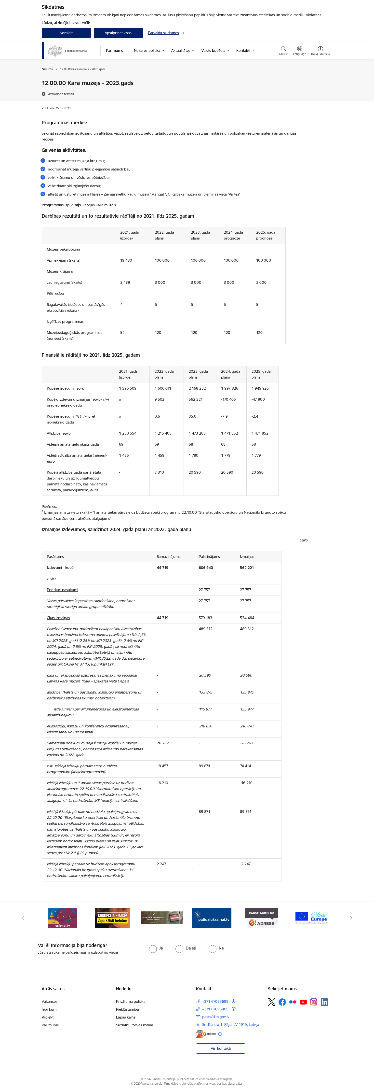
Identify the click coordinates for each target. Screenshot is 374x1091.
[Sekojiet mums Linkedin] (324, 1002)
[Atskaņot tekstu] (61, 94)
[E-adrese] (206, 1034)
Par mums (50, 1025)
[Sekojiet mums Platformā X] (271, 1002)
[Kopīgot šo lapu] (320, 93)
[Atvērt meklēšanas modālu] (284, 51)
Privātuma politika (131, 1001)
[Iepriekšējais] (23, 918)
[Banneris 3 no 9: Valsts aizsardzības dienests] (162, 917)
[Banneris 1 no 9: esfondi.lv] (62, 917)
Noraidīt (66, 32)
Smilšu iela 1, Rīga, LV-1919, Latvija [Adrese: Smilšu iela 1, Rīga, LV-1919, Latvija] (230, 1024)
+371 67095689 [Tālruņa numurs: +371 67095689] (215, 1001)
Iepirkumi (49, 1009)
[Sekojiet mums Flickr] (292, 1002)
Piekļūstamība (127, 1009)
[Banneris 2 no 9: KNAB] (112, 917)
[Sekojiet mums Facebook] (282, 1002)
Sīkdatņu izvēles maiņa (134, 1025)
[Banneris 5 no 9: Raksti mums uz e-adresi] (261, 917)
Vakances (49, 1001)
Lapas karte (125, 1017)
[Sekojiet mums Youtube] (303, 1002)
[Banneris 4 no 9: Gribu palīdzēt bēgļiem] (211, 917)
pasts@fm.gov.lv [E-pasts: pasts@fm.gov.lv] (215, 1016)
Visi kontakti (221, 1048)
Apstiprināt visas (118, 32)
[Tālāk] (351, 918)
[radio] (156, 948)
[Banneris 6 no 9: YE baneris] (311, 917)
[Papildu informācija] (233, 1001)
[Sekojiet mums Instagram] (314, 1002)
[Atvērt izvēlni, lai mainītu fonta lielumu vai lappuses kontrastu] (321, 51)
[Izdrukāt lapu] (320, 81)
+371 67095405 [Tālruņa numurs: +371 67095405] (215, 1009)
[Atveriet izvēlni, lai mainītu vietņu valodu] (300, 51)
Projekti (48, 1017)
